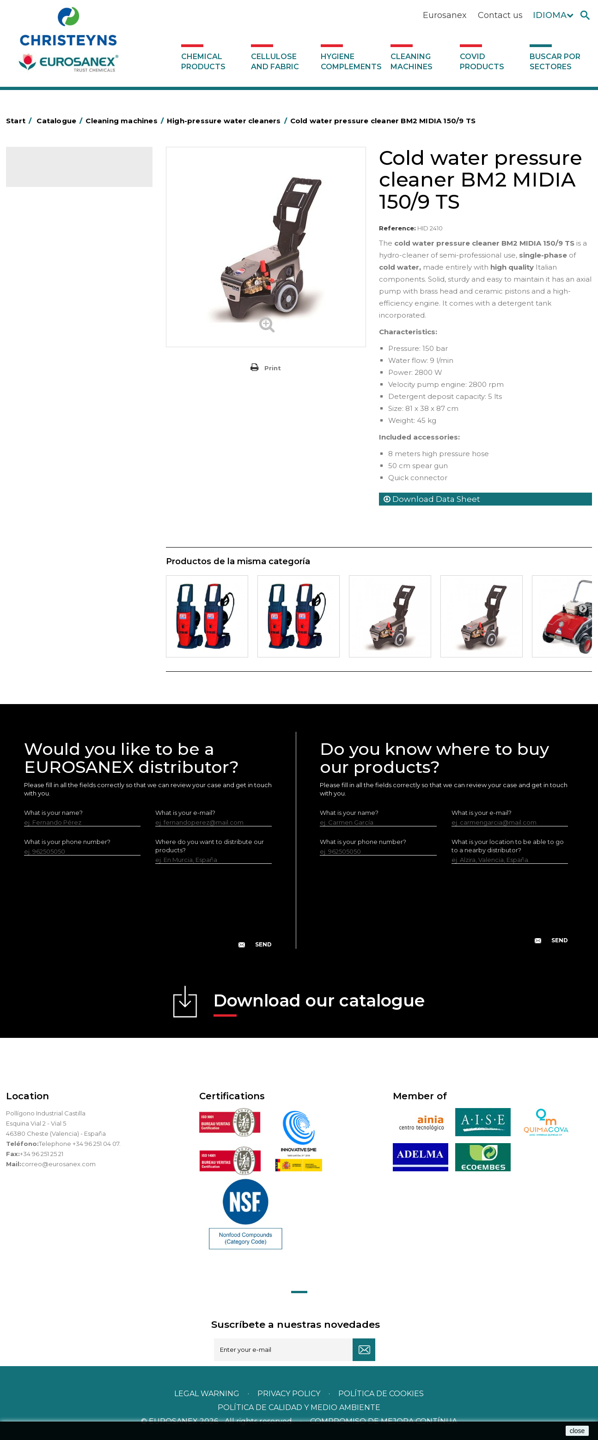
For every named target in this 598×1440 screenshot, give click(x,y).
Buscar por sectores (555, 61)
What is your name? (53, 812)
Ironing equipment (51, 249)
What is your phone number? (67, 841)
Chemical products (203, 61)
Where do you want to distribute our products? (209, 846)
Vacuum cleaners (49, 320)
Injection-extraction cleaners (66, 291)
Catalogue (52, 173)
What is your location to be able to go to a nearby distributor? (508, 846)
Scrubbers (39, 334)
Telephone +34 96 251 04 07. (80, 1143)
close (577, 1430)
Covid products (482, 61)
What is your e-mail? (185, 812)
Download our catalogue (319, 1003)
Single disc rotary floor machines (72, 306)
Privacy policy (289, 1393)
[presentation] (148, 913)
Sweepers (39, 263)
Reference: (397, 228)
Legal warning (207, 1393)
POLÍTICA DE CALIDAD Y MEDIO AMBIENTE (299, 1407)
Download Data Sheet (432, 499)
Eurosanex (445, 15)
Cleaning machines (412, 61)
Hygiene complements (351, 61)
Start (20, 120)
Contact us (500, 15)
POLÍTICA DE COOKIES (381, 1393)
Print (272, 368)
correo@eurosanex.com (58, 1164)
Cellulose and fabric (275, 61)
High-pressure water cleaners (68, 277)
